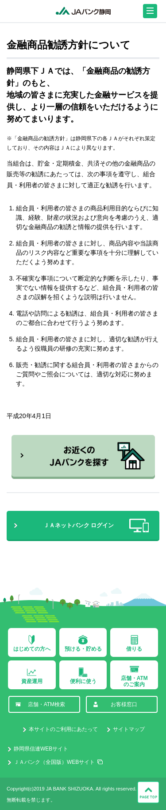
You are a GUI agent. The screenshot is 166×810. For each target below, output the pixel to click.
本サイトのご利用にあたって (63, 729)
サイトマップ (129, 729)
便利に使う (83, 676)
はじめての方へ (31, 643)
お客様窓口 (115, 704)
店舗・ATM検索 (40, 704)
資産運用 (31, 676)
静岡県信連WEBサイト (41, 749)
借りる (134, 643)
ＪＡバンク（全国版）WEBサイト (54, 762)
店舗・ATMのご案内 (134, 675)
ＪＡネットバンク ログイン (96, 525)
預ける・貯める (83, 643)
